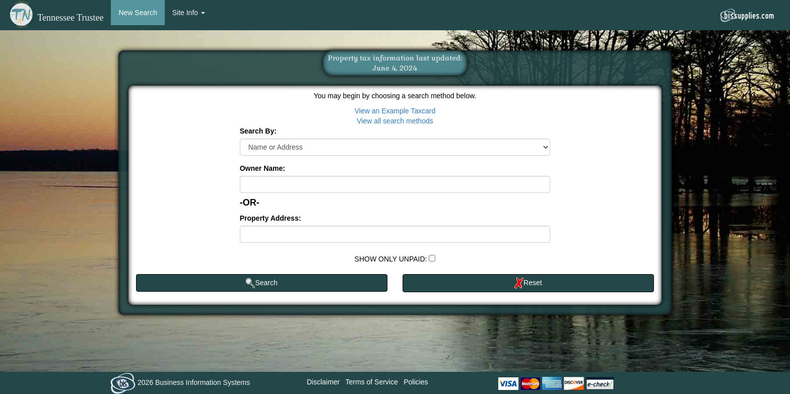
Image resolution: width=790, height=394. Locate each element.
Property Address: (270, 218)
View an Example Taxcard (395, 111)
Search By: (258, 131)
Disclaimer (323, 382)
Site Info (188, 13)
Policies (416, 382)
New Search (137, 13)
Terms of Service (372, 382)
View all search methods (395, 121)
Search (261, 283)
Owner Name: (262, 168)
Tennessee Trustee (55, 18)
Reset (528, 283)
